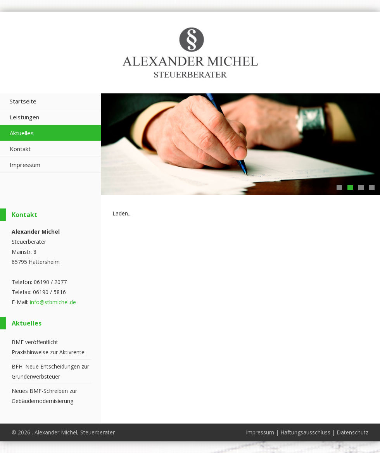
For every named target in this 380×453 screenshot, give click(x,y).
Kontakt (20, 149)
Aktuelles (22, 133)
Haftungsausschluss (305, 432)
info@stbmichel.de (53, 302)
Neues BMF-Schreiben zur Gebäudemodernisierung (44, 396)
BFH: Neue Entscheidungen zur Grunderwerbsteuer (50, 371)
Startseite (23, 101)
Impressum (25, 165)
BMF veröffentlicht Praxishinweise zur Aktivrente (48, 347)
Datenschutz (352, 432)
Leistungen (24, 117)
